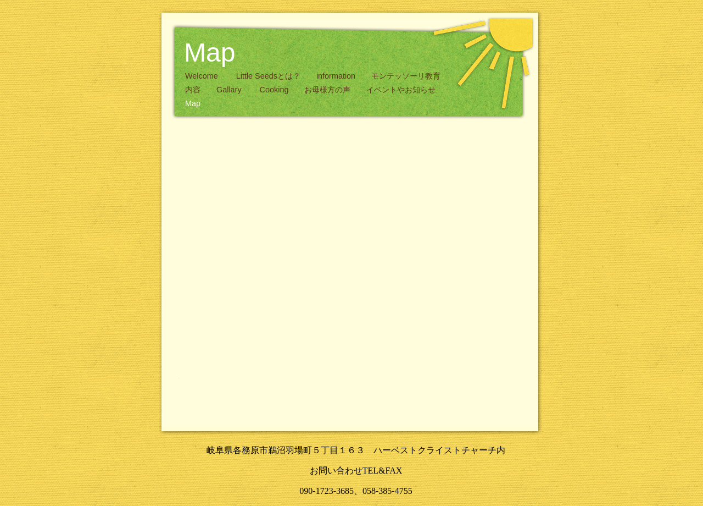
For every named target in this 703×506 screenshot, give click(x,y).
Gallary (231, 89)
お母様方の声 (328, 89)
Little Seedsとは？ (269, 76)
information (337, 76)
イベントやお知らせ (401, 89)
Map (192, 103)
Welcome (203, 76)
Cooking (275, 89)
